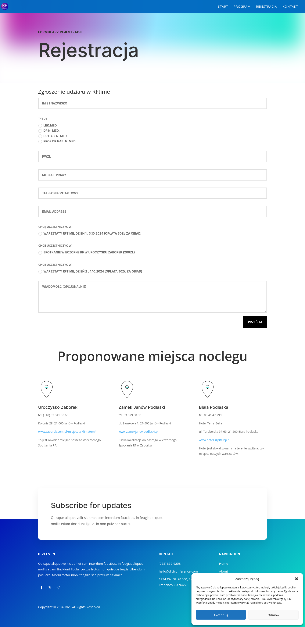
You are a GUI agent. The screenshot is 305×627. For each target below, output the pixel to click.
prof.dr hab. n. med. (57, 141)
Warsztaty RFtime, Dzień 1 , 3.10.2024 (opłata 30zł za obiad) (89, 234)
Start (223, 6)
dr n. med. (49, 131)
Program (242, 6)
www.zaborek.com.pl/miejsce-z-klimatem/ (67, 432)
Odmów (273, 615)
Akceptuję (221, 615)
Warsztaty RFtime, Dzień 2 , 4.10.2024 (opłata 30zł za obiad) (90, 272)
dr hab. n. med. (53, 136)
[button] (296, 579)
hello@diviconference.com (178, 571)
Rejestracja (266, 6)
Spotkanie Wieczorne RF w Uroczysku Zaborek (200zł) (86, 252)
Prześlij (255, 322)
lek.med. (48, 126)
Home (223, 563)
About (223, 571)
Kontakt (290, 6)
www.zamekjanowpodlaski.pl (138, 432)
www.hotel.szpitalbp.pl (214, 440)
